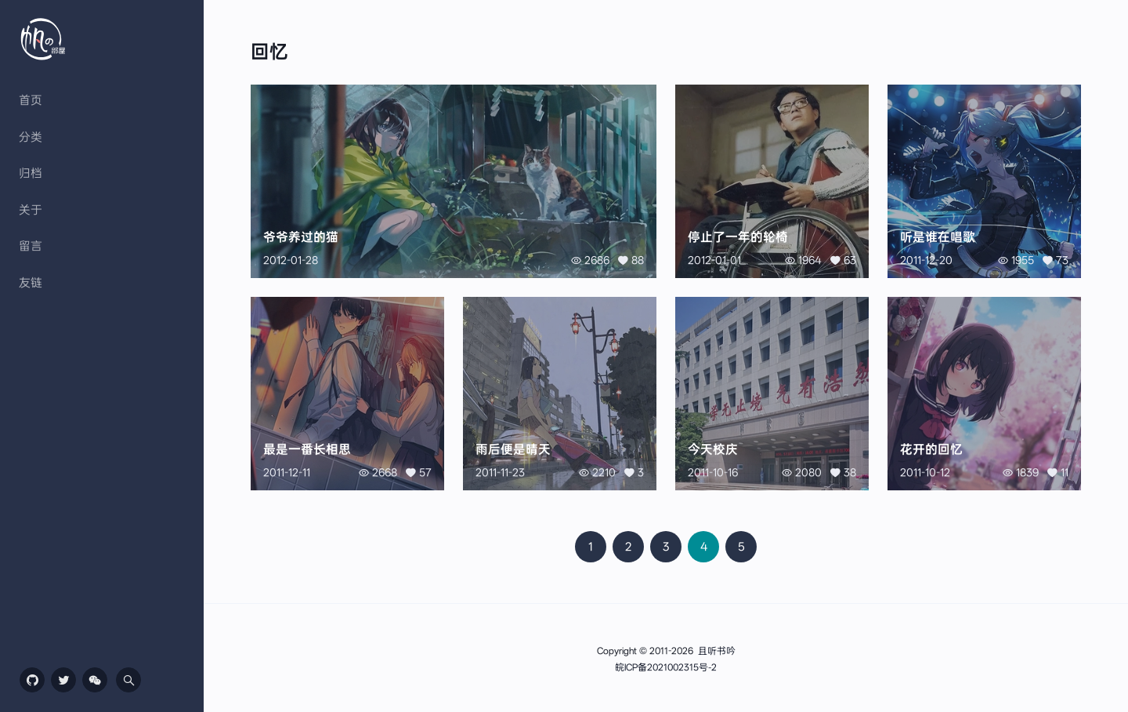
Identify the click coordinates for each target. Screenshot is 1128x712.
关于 (30, 210)
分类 (30, 137)
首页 (30, 100)
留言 (30, 246)
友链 (30, 283)
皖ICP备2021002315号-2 (666, 667)
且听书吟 (717, 650)
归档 (30, 173)
